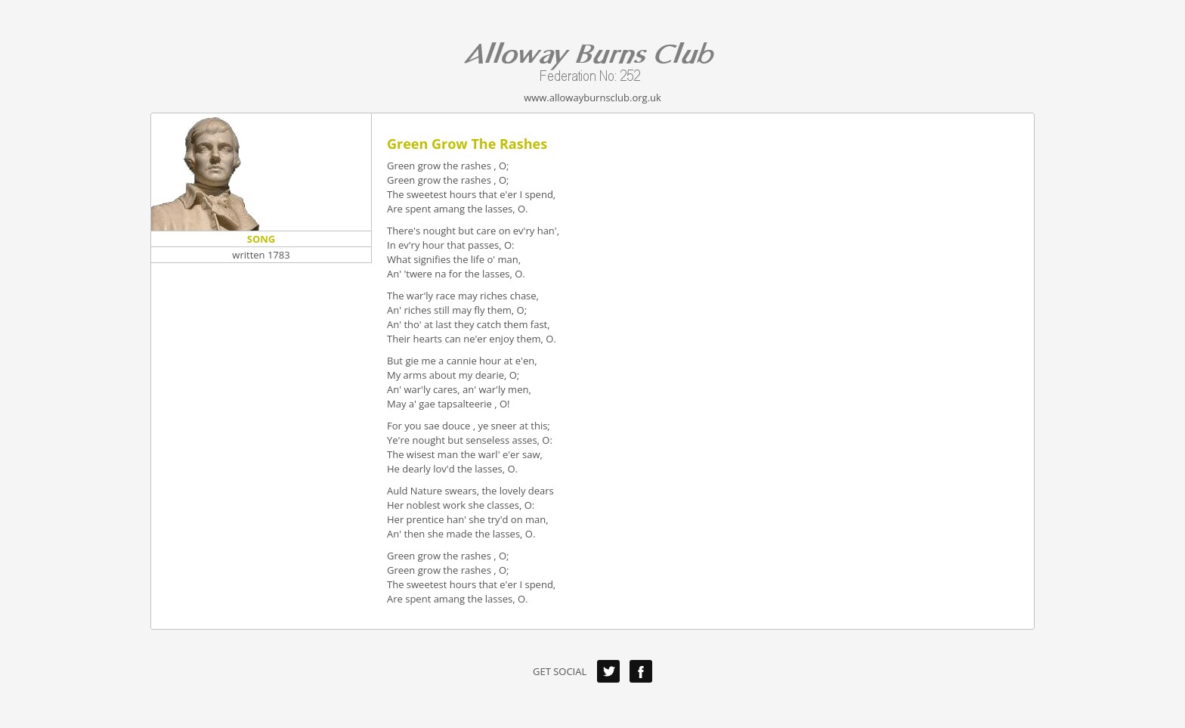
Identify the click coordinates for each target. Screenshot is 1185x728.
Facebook (641, 671)
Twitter (608, 671)
